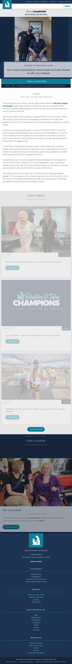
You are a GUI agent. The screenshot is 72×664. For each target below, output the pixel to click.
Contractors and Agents (36, 653)
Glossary (36, 600)
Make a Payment (65, 2)
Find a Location (11, 532)
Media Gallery (36, 617)
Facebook (36, 622)
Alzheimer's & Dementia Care (36, 579)
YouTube (36, 630)
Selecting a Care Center (36, 595)
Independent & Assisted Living (36, 581)
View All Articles (36, 429)
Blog (13, 86)
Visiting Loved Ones (36, 597)
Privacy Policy (11, 662)
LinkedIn (36, 627)
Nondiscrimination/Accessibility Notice (51, 662)
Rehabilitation (36, 577)
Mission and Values (36, 643)
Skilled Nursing (36, 574)
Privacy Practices (26, 662)
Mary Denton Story (36, 645)
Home (7, 86)
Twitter (36, 625)
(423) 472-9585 (36, 561)
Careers (44, 2)
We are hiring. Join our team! (36, 12)
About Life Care (33, 2)
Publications (36, 620)
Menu (68, 6)
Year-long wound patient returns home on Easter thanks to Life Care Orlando (41, 86)
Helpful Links (36, 602)
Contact (53, 2)
